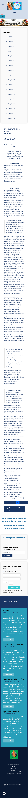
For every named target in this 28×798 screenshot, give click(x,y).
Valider (7, 555)
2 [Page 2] (17, 502)
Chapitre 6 (11, 61)
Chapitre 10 (11, 80)
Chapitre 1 (11, 37)
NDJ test (6, 610)
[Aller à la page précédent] (10, 502)
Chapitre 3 (11, 46)
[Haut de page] (4, 794)
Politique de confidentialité (13, 772)
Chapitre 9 (11, 75)
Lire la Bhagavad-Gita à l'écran (14, 538)
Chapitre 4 (11, 51)
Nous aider (13, 768)
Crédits (13, 770)
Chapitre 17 (11, 113)
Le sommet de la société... (13, 645)
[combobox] (14, 552)
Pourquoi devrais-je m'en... (14, 679)
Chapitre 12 (11, 89)
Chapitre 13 (11, 94)
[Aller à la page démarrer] (6, 502)
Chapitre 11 (11, 84)
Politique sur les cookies (14, 774)
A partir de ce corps (11, 711)
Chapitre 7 (11, 65)
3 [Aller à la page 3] (21, 502)
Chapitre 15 (11, 104)
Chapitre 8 (11, 70)
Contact (13, 766)
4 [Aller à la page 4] (25, 502)
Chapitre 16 (11, 108)
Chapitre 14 (11, 99)
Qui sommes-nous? (13, 765)
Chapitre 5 (11, 56)
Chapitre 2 (11, 41)
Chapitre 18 (11, 118)
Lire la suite (8, 640)
